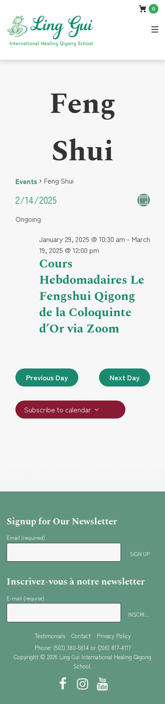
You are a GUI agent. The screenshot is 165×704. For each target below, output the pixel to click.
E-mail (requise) (27, 598)
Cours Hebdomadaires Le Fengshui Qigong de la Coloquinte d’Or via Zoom (91, 296)
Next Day (124, 377)
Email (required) (27, 537)
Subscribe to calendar (57, 409)
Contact (81, 636)
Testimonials (50, 636)
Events (26, 181)
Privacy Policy (114, 636)
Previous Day (47, 377)
